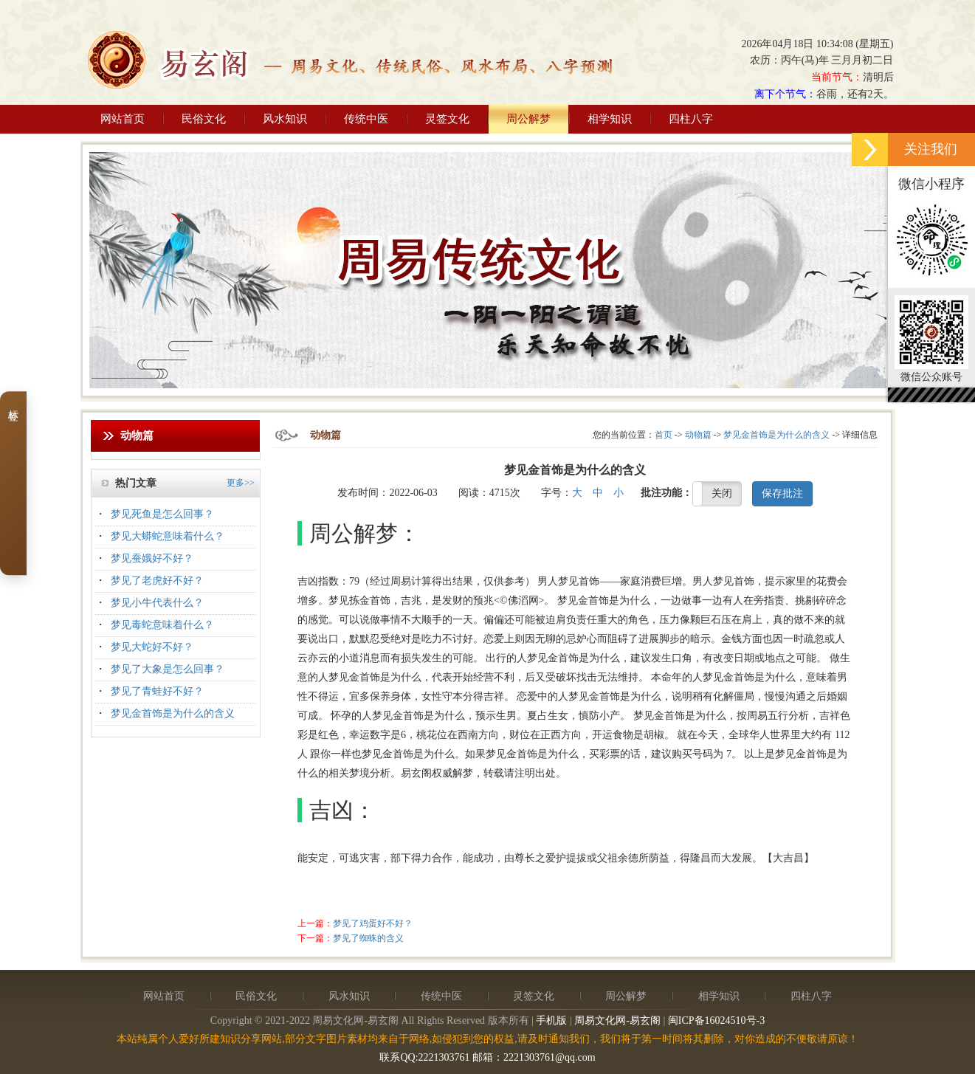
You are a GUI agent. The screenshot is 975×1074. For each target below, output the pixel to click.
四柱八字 (691, 119)
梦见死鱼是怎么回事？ (162, 514)
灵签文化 (447, 119)
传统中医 (366, 119)
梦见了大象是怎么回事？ (167, 669)
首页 (663, 435)
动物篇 (698, 435)
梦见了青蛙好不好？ (157, 691)
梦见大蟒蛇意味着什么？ (167, 536)
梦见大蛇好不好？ (152, 647)
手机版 (551, 1020)
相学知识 (610, 119)
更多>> (241, 483)
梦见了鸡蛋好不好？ (373, 923)
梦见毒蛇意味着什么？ (162, 624)
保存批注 (782, 493)
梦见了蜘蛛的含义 (368, 938)
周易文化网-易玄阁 (617, 1020)
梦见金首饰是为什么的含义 (173, 713)
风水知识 (285, 119)
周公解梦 (528, 119)
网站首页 (122, 119)
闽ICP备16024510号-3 (716, 1020)
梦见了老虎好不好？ (157, 580)
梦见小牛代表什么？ (157, 602)
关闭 (722, 493)
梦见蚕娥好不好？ (152, 558)
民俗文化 (204, 119)
